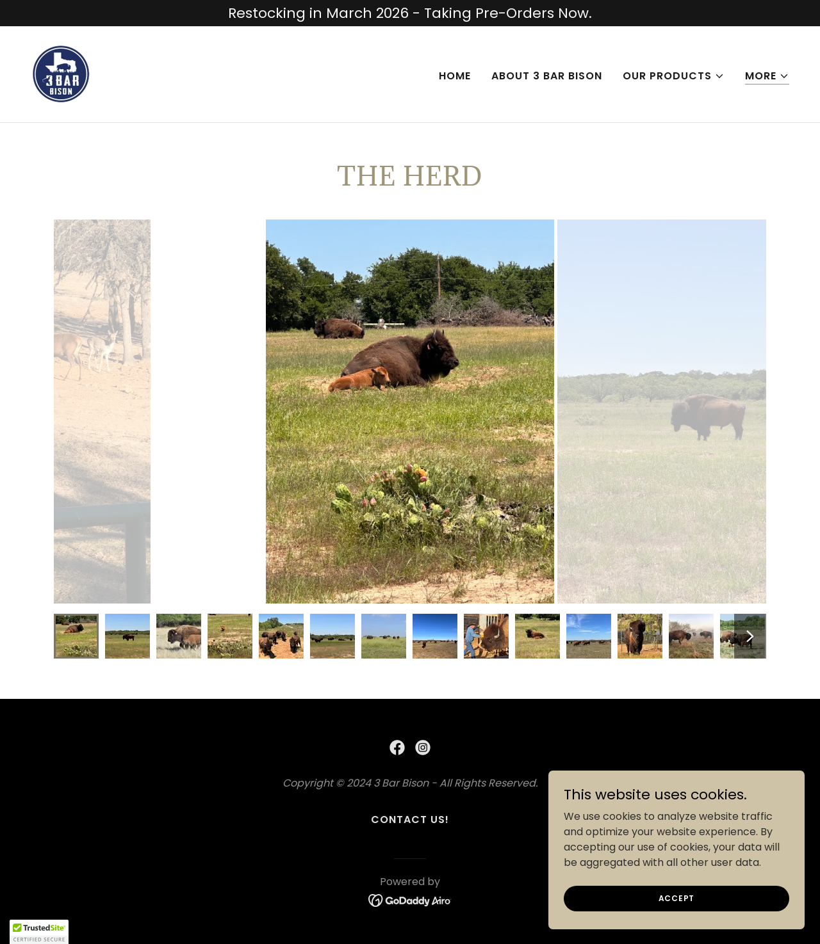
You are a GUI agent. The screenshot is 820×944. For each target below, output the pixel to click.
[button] (674, 76)
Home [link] (455, 75)
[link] (61, 73)
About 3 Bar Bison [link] (546, 75)
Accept (677, 897)
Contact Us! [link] (410, 819)
